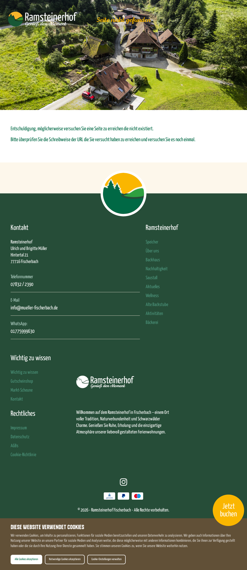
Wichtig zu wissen (24, 372)
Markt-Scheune (22, 390)
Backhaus (153, 260)
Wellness (152, 295)
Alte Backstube (157, 304)
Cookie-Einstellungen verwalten (106, 559)
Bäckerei (152, 322)
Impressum (19, 428)
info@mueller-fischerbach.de (34, 308)
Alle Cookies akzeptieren (26, 559)
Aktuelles (153, 287)
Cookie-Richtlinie (23, 455)
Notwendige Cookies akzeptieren (65, 559)
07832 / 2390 (22, 284)
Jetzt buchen (228, 510)
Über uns (152, 251)
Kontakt (17, 399)
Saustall (151, 278)
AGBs (14, 446)
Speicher (152, 242)
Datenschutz (20, 437)
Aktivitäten (154, 313)
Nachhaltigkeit (157, 269)
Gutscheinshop (22, 381)
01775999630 (22, 331)
